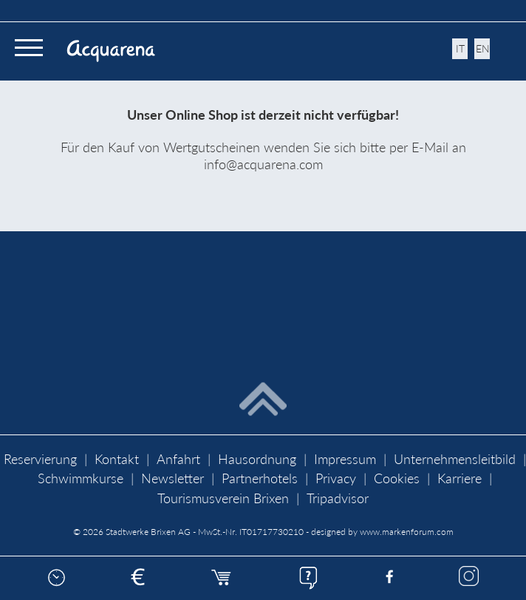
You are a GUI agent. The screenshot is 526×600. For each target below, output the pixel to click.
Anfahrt (178, 459)
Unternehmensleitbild (455, 459)
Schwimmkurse (80, 478)
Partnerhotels (260, 478)
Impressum (345, 459)
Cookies (397, 478)
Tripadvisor (338, 498)
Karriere (459, 478)
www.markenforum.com (407, 531)
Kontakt (117, 459)
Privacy (335, 478)
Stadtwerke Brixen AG (148, 531)
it (460, 48)
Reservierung (40, 459)
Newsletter (172, 478)
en (483, 48)
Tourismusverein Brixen (223, 498)
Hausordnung (257, 459)
